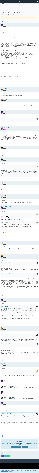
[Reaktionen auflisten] (3, 79)
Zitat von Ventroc (4, 222)
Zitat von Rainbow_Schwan (6, 262)
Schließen (9, 471)
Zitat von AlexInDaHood (6, 166)
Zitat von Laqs (4, 214)
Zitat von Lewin (4, 118)
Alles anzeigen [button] (19, 312)
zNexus (10, 357)
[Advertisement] (19, 8)
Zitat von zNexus (4, 306)
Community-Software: (19, 464)
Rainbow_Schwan (4, 14)
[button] (37, 1)
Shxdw (9, 386)
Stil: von (19, 466)
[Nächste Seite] (5, 21)
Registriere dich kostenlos (24, 443)
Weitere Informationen (4, 471)
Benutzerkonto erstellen (16, 446)
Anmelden (25, 446)
